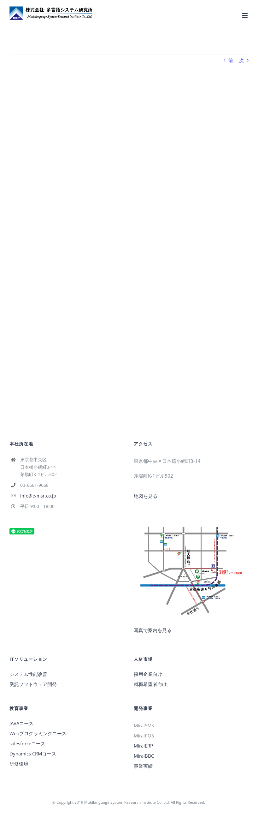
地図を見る (145, 496)
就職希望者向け (150, 684)
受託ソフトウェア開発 (33, 684)
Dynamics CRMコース (32, 753)
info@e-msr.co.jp (38, 496)
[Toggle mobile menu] (245, 15)
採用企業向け (148, 674)
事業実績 (143, 766)
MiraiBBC (144, 756)
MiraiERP (143, 745)
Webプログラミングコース (38, 733)
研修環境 (18, 763)
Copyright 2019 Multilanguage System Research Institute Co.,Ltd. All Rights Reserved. (131, 802)
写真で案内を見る (153, 630)
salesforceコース (27, 743)
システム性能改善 (28, 674)
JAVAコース (21, 723)
